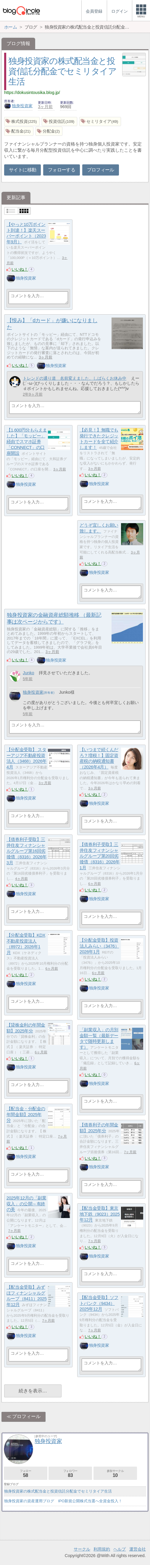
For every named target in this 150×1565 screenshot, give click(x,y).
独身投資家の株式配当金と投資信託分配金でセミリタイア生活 (62, 71)
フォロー (25, 1473)
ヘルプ (119, 1549)
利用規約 (101, 1549)
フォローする (61, 169)
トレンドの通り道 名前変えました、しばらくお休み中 (74, 378)
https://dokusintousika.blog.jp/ (32, 92)
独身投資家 (18, 105)
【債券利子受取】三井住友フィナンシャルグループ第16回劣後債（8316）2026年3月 (27, 851)
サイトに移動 (22, 169)
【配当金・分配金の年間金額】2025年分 (26, 1114)
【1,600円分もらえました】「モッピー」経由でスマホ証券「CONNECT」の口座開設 (27, 441)
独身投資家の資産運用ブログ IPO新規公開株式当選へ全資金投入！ (63, 1501)
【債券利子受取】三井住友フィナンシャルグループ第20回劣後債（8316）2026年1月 (100, 856)
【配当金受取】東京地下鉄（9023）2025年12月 (100, 1214)
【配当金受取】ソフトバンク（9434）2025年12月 (99, 1303)
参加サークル (115, 1473)
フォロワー (70, 1473)
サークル (82, 1549)
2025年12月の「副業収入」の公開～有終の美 (26, 1203)
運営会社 (137, 1549)
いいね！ (20, 269)
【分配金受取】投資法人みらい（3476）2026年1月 (99, 946)
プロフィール (100, 169)
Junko (28, 672)
